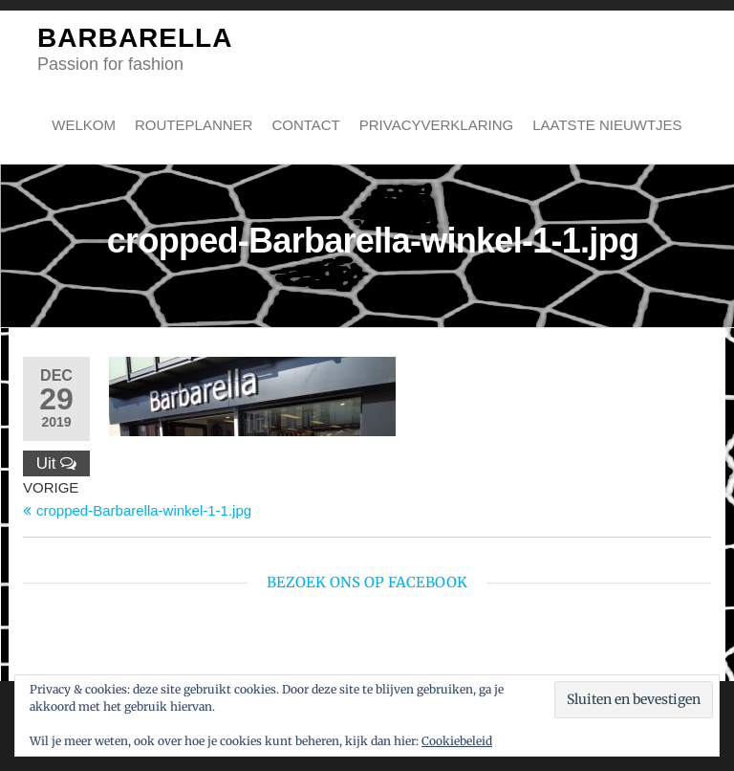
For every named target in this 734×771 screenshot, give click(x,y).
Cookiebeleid (456, 741)
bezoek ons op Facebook (367, 582)
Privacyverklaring (436, 125)
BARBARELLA (134, 38)
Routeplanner (193, 125)
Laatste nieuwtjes (606, 125)
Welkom (84, 125)
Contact (305, 125)
